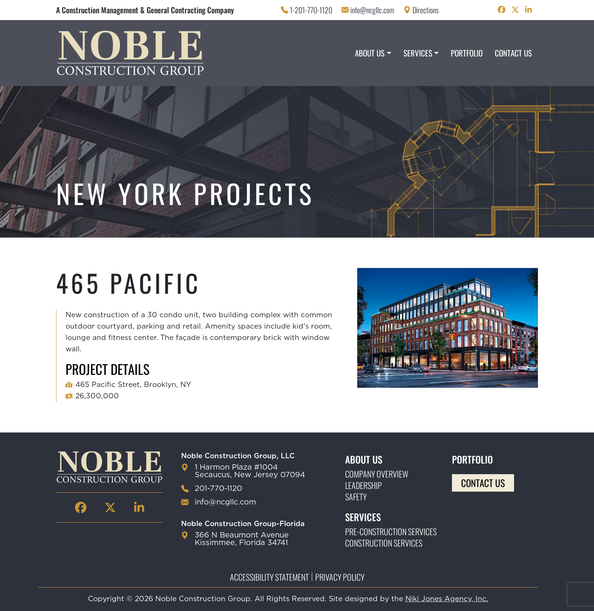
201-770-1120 (218, 488)
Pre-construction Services (391, 531)
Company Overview (376, 473)
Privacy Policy (339, 577)
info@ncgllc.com (372, 10)
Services (417, 53)
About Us (370, 53)
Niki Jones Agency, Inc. (446, 599)
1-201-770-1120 (311, 10)
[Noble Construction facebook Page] (501, 10)
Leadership (363, 485)
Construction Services (383, 542)
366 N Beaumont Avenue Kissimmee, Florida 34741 (242, 539)
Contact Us (513, 53)
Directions (426, 10)
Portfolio (467, 53)
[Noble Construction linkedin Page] (528, 10)
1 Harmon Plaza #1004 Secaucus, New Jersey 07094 (250, 471)
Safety (356, 496)
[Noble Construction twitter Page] (515, 10)
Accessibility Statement (269, 577)
